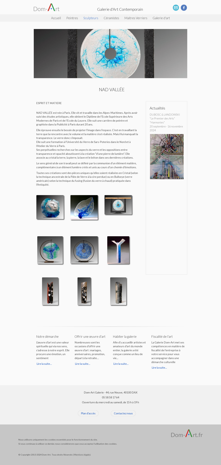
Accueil (56, 18)
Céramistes (111, 18)
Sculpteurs (90, 18)
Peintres (72, 18)
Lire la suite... (44, 363)
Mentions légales (82, 454)
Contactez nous (123, 413)
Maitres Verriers (135, 18)
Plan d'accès (88, 413)
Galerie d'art (161, 18)
